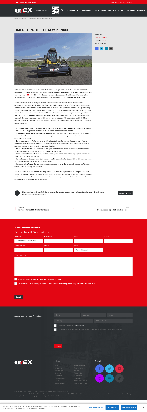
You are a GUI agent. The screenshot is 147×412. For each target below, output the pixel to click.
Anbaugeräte (72, 10)
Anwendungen (86, 10)
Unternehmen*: (19, 246)
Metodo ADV (23, 396)
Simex (17, 396)
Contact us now (125, 193)
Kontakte (141, 10)
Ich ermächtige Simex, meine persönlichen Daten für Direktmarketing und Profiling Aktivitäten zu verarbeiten (56, 284)
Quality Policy (78, 376)
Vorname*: (18, 236)
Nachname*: (48, 236)
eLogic (32, 396)
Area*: (76, 246)
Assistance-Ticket (79, 366)
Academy (130, 2)
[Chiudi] (143, 407)
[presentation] (30, 291)
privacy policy (80, 325)
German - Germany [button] (42, 10)
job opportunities (60, 383)
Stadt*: (46, 246)
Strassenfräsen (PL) (102, 37)
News (29, 19)
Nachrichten (113, 10)
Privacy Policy (78, 373)
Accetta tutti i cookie (129, 407)
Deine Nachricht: (20, 255)
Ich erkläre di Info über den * (40, 279)
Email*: (76, 236)
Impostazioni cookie (95, 407)
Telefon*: (107, 236)
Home (16, 19)
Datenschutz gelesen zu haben (49, 279)
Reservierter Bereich (118, 2)
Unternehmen (100, 10)
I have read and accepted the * (72, 325)
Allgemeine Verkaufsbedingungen (80, 379)
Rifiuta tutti (112, 407)
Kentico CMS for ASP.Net (53, 396)
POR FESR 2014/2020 (80, 383)
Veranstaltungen (128, 10)
